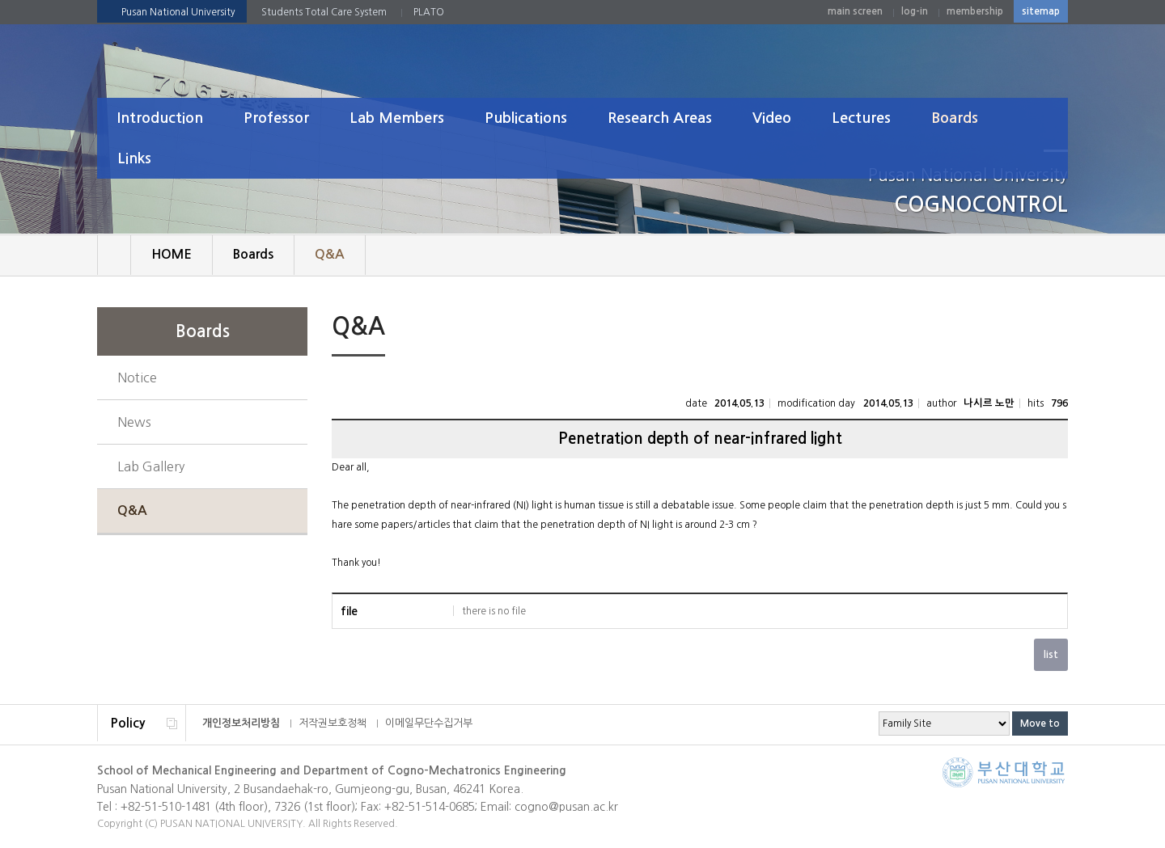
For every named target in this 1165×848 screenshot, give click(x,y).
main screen (855, 11)
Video (771, 118)
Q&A (132, 510)
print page (1032, 329)
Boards (954, 118)
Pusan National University (178, 12)
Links (134, 158)
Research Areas (660, 118)
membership (975, 11)
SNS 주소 (1057, 328)
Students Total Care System (324, 12)
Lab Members (397, 118)
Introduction (160, 118)
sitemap (1041, 11)
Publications (526, 118)
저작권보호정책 (332, 723)
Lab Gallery (150, 466)
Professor (276, 118)
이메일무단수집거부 (428, 723)
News (134, 422)
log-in (914, 11)
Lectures (861, 118)
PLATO (428, 12)
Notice (137, 377)
